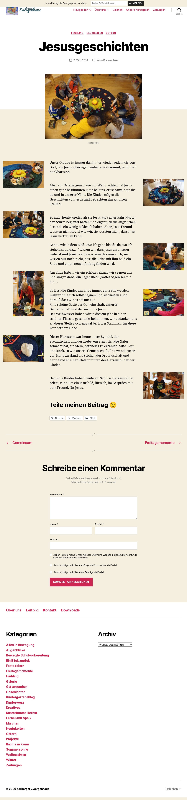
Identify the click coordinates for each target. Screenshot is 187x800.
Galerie (11, 684)
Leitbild (32, 613)
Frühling (77, 35)
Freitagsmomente (19, 673)
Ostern (111, 35)
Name (54, 527)
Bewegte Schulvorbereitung (27, 658)
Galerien (118, 11)
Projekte (12, 741)
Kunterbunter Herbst (21, 715)
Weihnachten (16, 757)
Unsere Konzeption (137, 11)
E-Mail (99, 527)
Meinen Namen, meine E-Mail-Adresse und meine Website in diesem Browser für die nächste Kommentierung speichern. (95, 559)
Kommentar (57, 497)
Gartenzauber (16, 689)
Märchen (12, 726)
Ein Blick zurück (18, 663)
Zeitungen (159, 11)
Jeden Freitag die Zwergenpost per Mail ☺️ (65, 3)
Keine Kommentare (107, 62)
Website (54, 542)
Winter (11, 762)
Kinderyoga (15, 705)
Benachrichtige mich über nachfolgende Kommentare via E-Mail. (85, 567)
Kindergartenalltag (20, 700)
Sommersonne (17, 752)
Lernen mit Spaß (18, 721)
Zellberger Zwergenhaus (32, 791)
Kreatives (13, 710)
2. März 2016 (80, 62)
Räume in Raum (17, 747)
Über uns (100, 11)
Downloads (70, 613)
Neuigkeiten (80, 11)
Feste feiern (15, 668)
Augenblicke (15, 652)
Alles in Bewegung (20, 647)
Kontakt (49, 613)
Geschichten (15, 694)
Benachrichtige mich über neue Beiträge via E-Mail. (78, 574)
